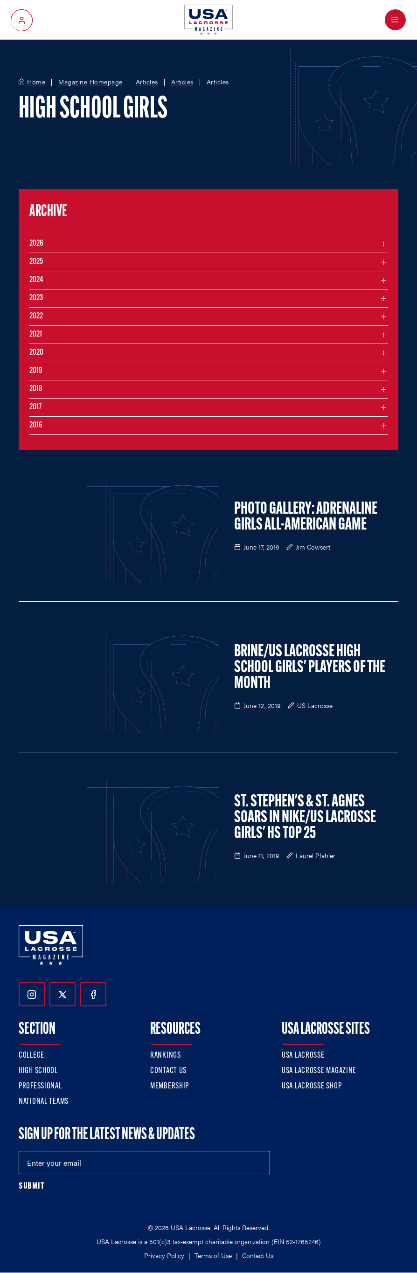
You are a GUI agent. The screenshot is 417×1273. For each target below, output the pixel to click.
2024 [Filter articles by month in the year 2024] (36, 279)
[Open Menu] (395, 19)
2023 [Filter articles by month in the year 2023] (36, 298)
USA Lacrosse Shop (311, 1086)
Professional (40, 1086)
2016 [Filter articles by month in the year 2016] (35, 425)
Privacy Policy (164, 1255)
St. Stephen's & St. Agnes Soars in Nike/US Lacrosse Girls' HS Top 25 (305, 818)
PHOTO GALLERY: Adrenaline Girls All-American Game (305, 517)
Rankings (165, 1055)
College (31, 1055)
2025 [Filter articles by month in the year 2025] (36, 261)
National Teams (44, 1101)
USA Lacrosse (303, 1055)
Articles (147, 82)
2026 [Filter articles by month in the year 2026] (36, 243)
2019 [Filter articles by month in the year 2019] (35, 370)
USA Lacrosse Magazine (319, 1071)
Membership (169, 1086)
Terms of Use (213, 1255)
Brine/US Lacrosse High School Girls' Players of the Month (309, 668)
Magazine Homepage (90, 82)
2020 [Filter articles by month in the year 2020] (36, 352)
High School (38, 1071)
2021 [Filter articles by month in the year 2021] (35, 334)
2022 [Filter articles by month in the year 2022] (36, 316)
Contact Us (168, 1071)
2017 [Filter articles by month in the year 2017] (35, 407)
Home (36, 82)
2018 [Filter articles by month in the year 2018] (35, 389)
